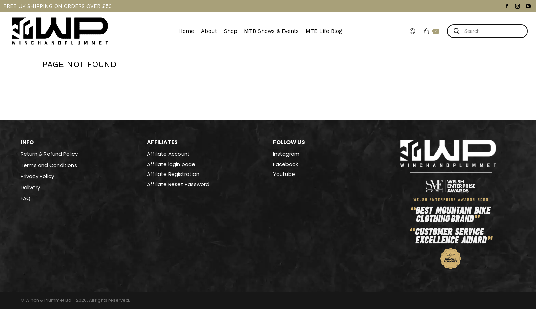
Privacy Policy (37, 176)
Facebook (285, 164)
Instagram (286, 153)
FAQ (25, 198)
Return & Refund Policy (49, 154)
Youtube (284, 174)
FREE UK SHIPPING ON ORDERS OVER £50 (57, 6)
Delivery (30, 187)
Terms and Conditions (49, 165)
